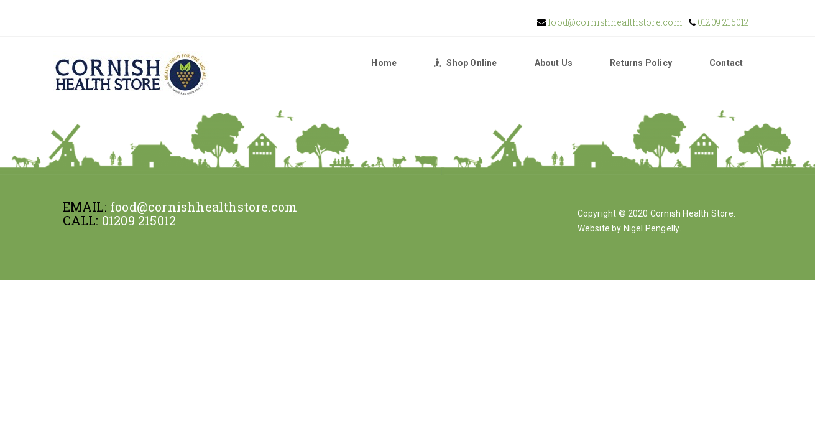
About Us (554, 63)
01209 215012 (723, 22)
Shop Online (465, 63)
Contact (726, 63)
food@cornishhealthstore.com (614, 22)
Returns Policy (641, 63)
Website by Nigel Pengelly (628, 228)
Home (384, 63)
